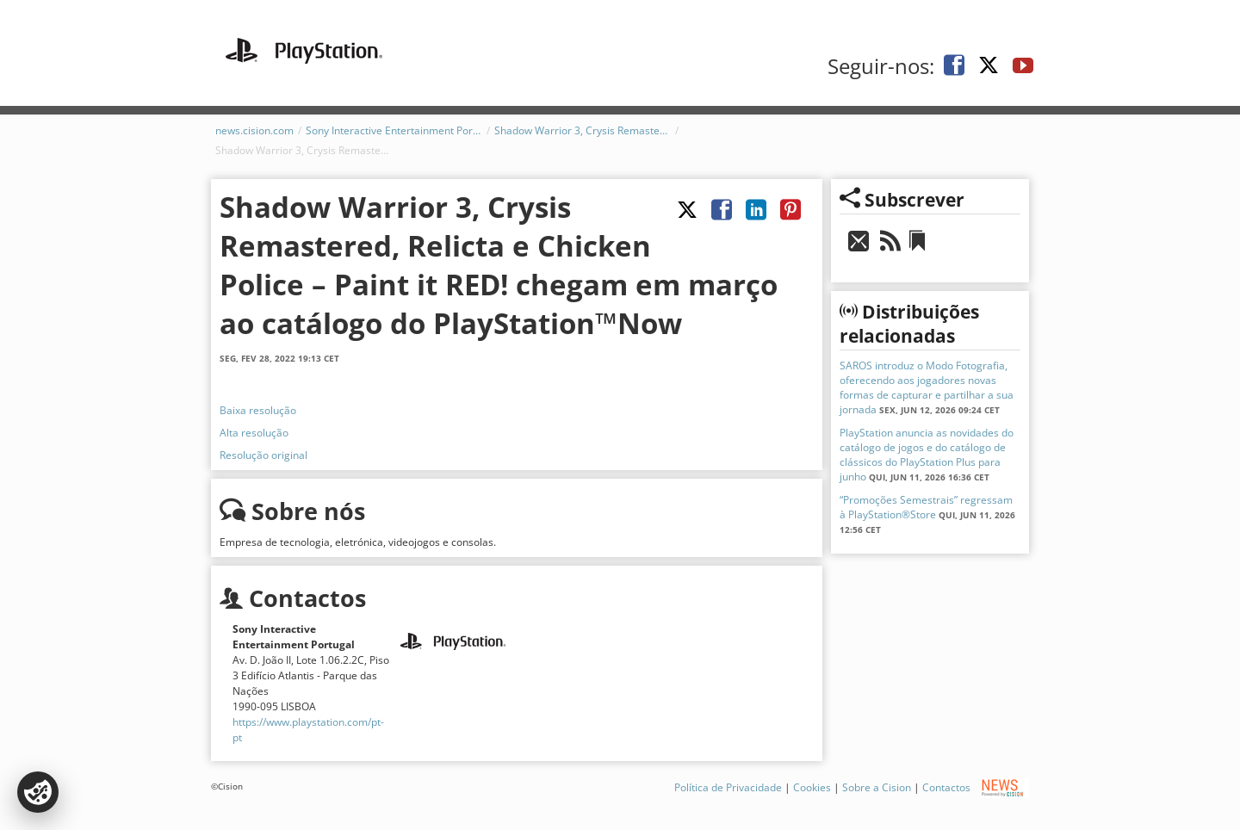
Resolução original (263, 455)
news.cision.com (254, 130)
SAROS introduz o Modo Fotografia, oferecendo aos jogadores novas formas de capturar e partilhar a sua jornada (927, 387)
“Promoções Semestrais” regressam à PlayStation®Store (926, 507)
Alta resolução (254, 432)
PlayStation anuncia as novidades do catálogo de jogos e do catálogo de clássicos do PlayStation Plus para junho (927, 454)
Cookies (812, 787)
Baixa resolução (258, 410)
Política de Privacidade (728, 787)
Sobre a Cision (876, 787)
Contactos (946, 787)
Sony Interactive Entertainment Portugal (394, 130)
